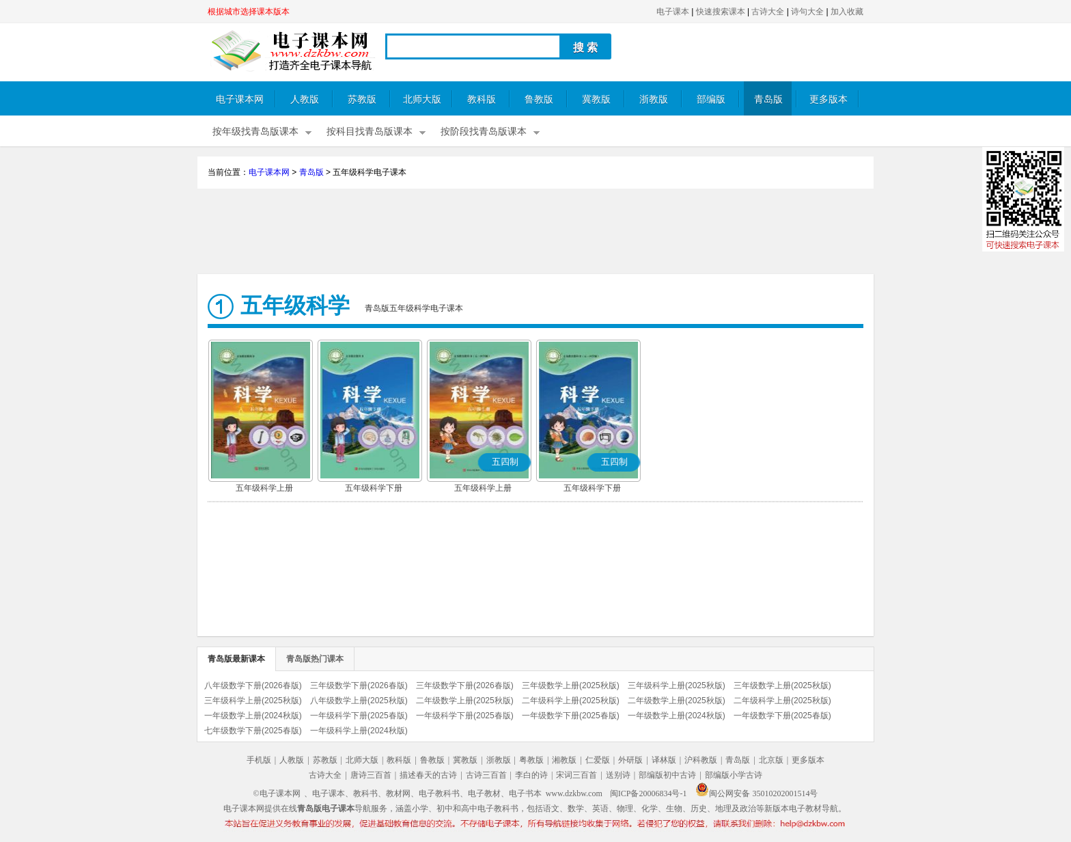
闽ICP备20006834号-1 (648, 793)
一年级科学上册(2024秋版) (359, 730)
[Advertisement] (535, 233)
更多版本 (828, 99)
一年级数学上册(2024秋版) (253, 715)
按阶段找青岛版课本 (484, 131)
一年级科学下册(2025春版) (359, 715)
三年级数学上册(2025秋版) (571, 685)
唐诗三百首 (370, 775)
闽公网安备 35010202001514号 (756, 793)
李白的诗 (531, 775)
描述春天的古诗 (428, 775)
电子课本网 (240, 99)
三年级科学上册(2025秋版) (676, 685)
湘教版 (564, 760)
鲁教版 (539, 99)
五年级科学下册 (373, 488)
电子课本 (672, 11)
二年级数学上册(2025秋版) (465, 700)
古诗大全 (767, 11)
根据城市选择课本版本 (249, 11)
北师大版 (422, 99)
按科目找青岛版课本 (369, 131)
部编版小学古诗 (733, 775)
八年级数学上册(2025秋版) (359, 700)
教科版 (481, 99)
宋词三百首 (576, 775)
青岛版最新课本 (236, 659)
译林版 (664, 760)
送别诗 (618, 775)
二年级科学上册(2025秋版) (571, 700)
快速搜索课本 (720, 11)
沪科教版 (700, 760)
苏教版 (362, 99)
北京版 (771, 760)
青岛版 (768, 99)
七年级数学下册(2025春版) (253, 730)
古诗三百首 (486, 775)
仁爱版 (597, 760)
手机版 (259, 760)
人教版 (304, 99)
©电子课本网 (277, 793)
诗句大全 (807, 11)
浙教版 (653, 99)
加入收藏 (847, 11)
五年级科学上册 (264, 488)
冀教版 (596, 99)
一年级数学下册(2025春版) (571, 715)
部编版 (711, 99)
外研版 (630, 760)
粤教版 (531, 760)
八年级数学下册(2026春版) (253, 685)
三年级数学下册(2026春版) (359, 685)
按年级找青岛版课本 (255, 131)
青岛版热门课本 (315, 659)
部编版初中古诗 (667, 775)
